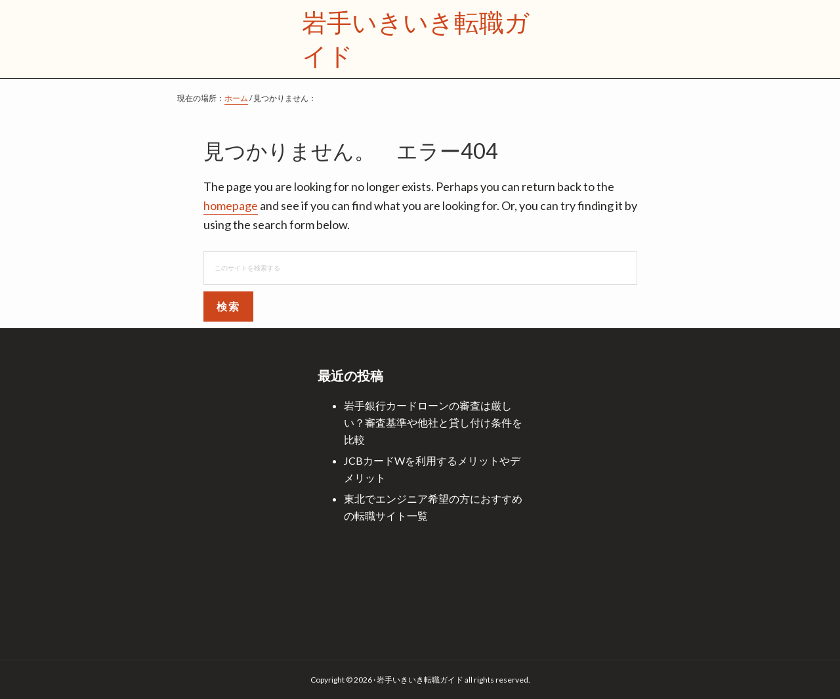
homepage (230, 205)
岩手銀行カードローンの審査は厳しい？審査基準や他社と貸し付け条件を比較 (433, 422)
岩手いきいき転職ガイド (416, 38)
